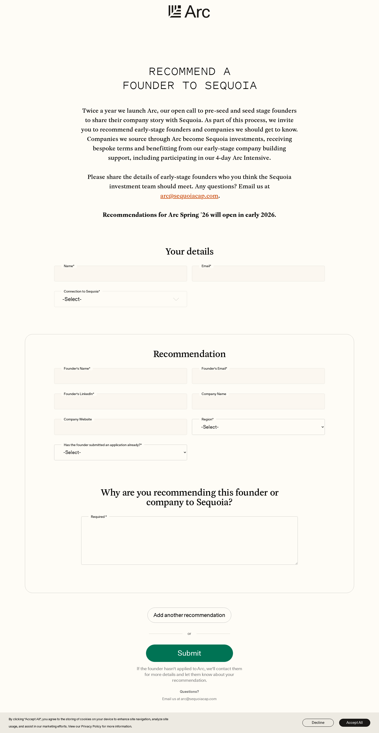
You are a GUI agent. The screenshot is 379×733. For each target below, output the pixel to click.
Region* (208, 419)
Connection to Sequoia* (82, 291)
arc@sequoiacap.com (189, 195)
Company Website (78, 419)
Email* (206, 266)
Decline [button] (318, 722)
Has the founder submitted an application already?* (103, 445)
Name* (69, 266)
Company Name (214, 394)
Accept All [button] (354, 722)
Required (99, 517)
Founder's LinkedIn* (79, 394)
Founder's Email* (214, 368)
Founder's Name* (77, 368)
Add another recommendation (189, 615)
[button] (120, 299)
